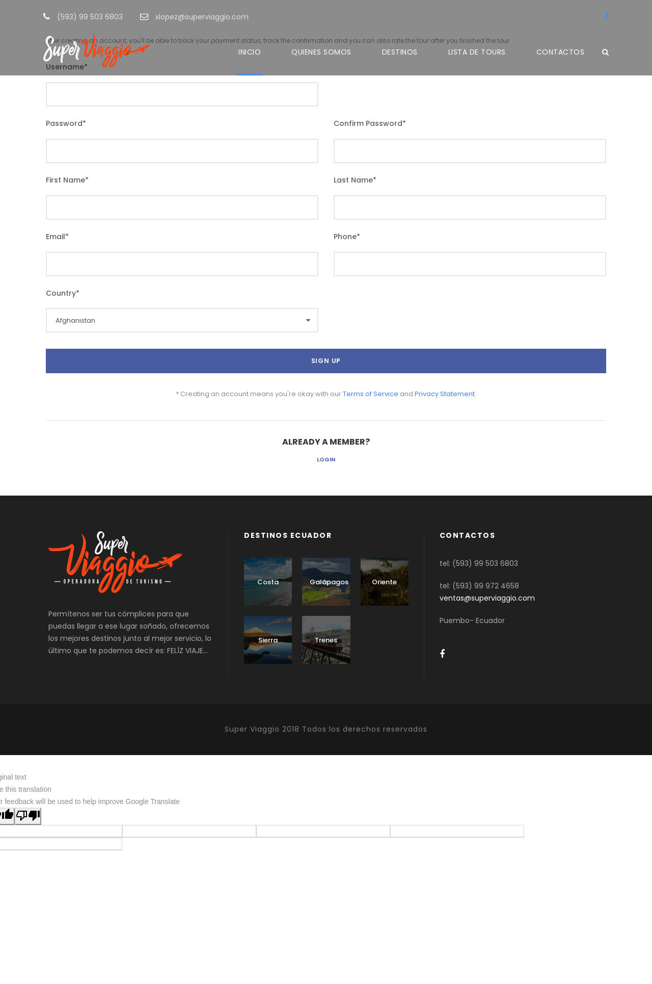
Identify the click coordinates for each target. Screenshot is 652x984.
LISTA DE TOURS (477, 52)
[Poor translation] (28, 816)
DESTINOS (400, 52)
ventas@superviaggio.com (487, 598)
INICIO (249, 52)
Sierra (268, 640)
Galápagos (329, 582)
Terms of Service (370, 394)
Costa (268, 582)
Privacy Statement (445, 394)
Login (326, 459)
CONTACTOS (560, 52)
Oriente (384, 582)
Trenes (326, 640)
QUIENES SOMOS (321, 52)
